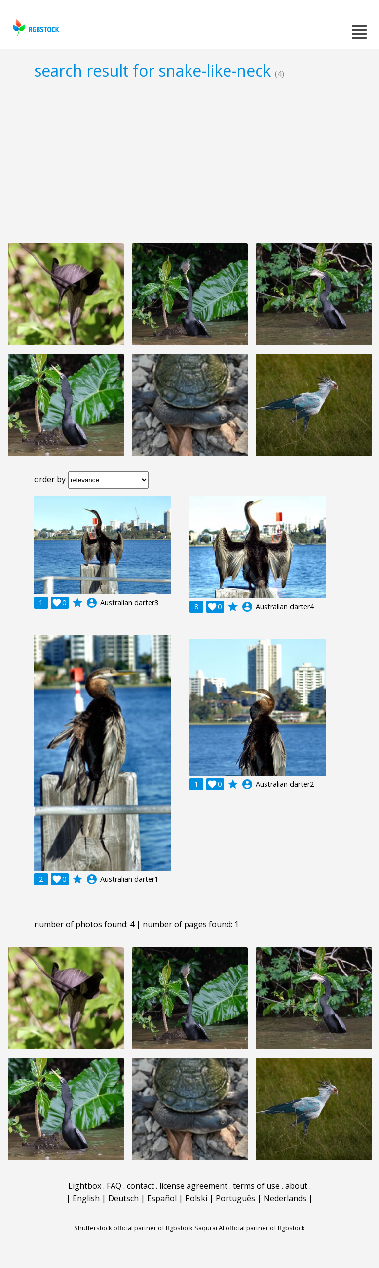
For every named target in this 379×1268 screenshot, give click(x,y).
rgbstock (34, 27)
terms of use (256, 1186)
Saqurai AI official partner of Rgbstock (249, 1228)
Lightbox (84, 1186)
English (86, 1198)
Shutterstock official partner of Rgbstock (133, 1228)
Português (235, 1198)
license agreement (193, 1186)
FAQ (114, 1186)
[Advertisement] (189, 161)
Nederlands (285, 1198)
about (296, 1186)
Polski (196, 1198)
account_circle (92, 603)
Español (162, 1198)
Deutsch (123, 1198)
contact (140, 1186)
